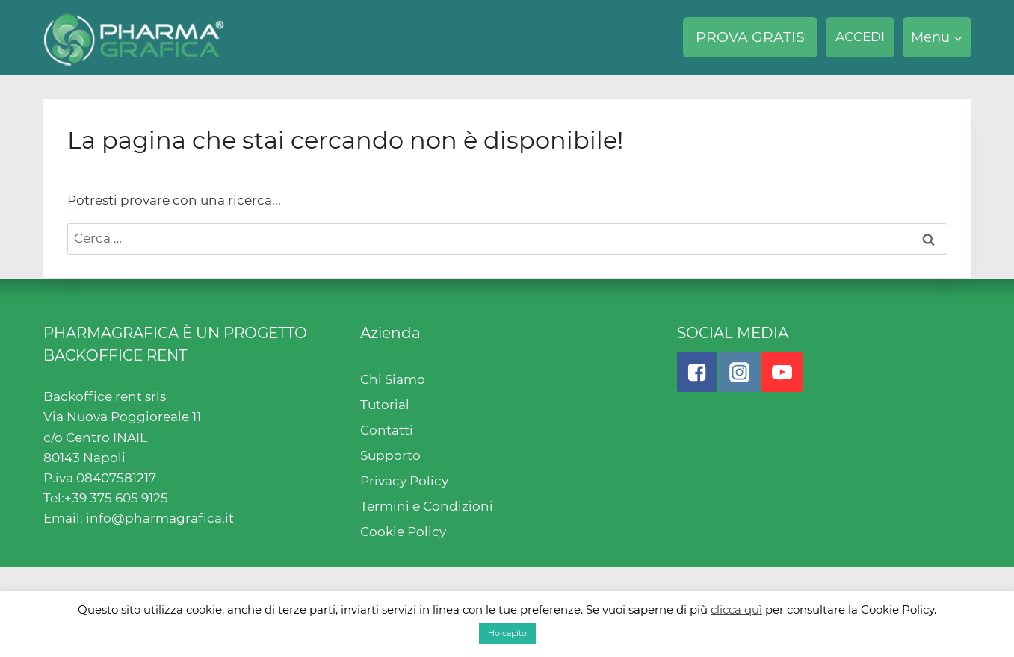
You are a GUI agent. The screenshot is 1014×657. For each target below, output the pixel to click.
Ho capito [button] (507, 633)
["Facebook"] (697, 372)
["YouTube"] (781, 372)
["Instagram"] (739, 372)
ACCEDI (860, 36)
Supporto (390, 455)
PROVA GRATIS (750, 37)
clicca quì (736, 609)
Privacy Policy (404, 480)
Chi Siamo (392, 379)
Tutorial (384, 404)
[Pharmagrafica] (134, 37)
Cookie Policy (403, 531)
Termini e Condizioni (426, 506)
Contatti (386, 430)
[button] (957, 37)
